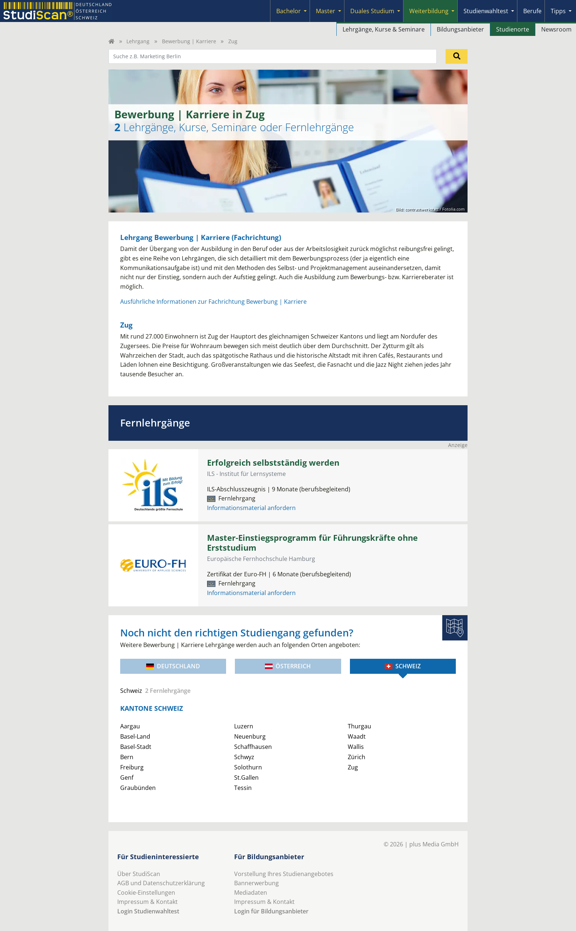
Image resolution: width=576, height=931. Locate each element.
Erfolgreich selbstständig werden (273, 462)
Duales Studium (372, 11)
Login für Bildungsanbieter (271, 911)
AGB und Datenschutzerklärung (161, 883)
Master (325, 11)
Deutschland (173, 666)
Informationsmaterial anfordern (251, 508)
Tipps (558, 11)
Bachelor (288, 11)
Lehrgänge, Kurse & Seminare (384, 29)
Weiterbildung (428, 11)
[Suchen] (457, 56)
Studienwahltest (486, 11)
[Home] (111, 41)
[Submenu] (305, 11)
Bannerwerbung (256, 883)
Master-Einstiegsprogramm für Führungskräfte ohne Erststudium (312, 542)
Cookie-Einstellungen (146, 892)
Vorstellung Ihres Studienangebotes (283, 874)
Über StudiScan (138, 874)
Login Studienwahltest (148, 911)
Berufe (532, 11)
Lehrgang (137, 41)
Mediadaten (250, 892)
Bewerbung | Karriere (189, 41)
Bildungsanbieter (460, 29)
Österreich (288, 666)
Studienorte (512, 29)
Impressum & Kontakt (147, 902)
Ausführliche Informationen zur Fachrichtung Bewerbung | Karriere (213, 302)
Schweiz (403, 666)
